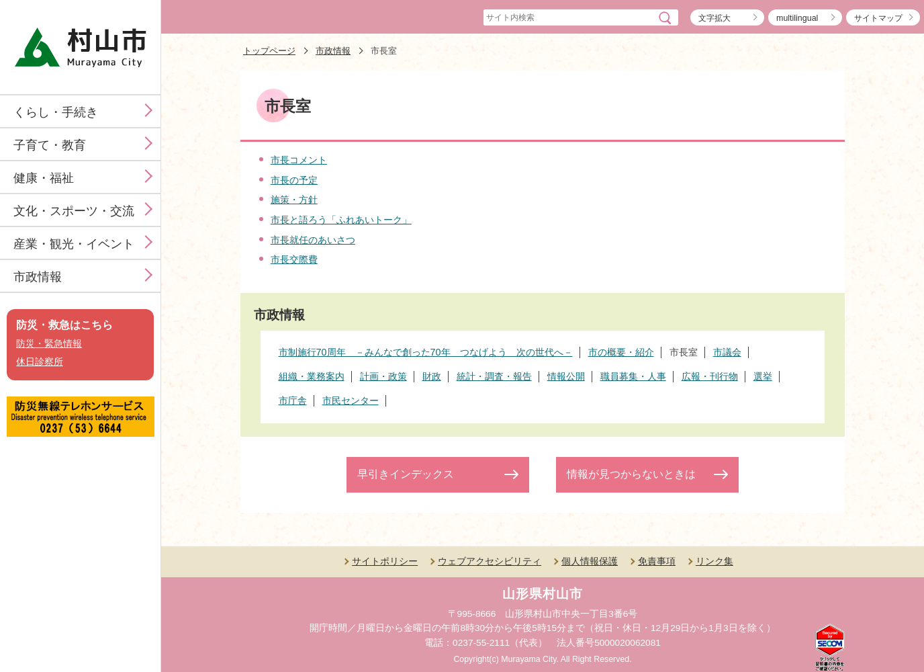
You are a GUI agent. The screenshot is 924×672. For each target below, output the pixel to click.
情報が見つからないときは (631, 474)
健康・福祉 (43, 178)
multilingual (797, 18)
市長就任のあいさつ (313, 240)
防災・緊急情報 (49, 344)
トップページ (269, 51)
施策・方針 (294, 199)
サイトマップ (878, 18)
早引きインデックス (405, 474)
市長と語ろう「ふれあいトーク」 (341, 219)
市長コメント (299, 160)
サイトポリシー (385, 561)
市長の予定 (294, 180)
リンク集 (714, 561)
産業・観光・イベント (73, 244)
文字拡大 (714, 18)
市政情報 (37, 277)
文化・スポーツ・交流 (73, 211)
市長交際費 (294, 259)
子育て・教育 (49, 145)
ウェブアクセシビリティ (489, 561)
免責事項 (657, 561)
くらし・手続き (55, 112)
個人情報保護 (589, 561)
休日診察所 (39, 362)
